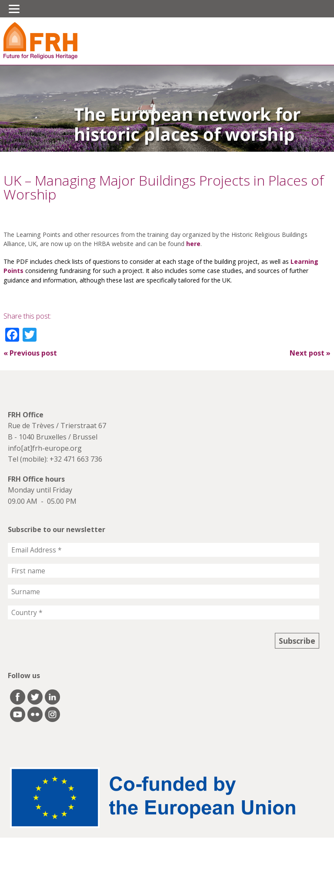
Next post (310, 353)
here (193, 244)
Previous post (30, 353)
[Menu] (14, 8)
